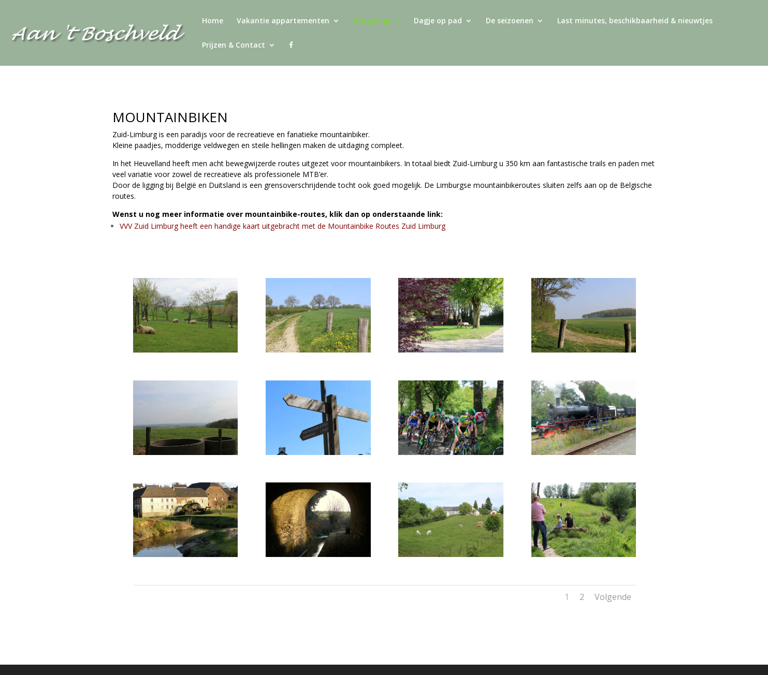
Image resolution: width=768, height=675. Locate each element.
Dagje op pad (438, 21)
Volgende (613, 597)
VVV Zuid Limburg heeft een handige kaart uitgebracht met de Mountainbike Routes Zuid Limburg (282, 226)
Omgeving (371, 21)
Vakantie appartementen (283, 21)
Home (212, 21)
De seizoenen (509, 21)
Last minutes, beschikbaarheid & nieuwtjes (635, 21)
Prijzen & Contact (233, 45)
